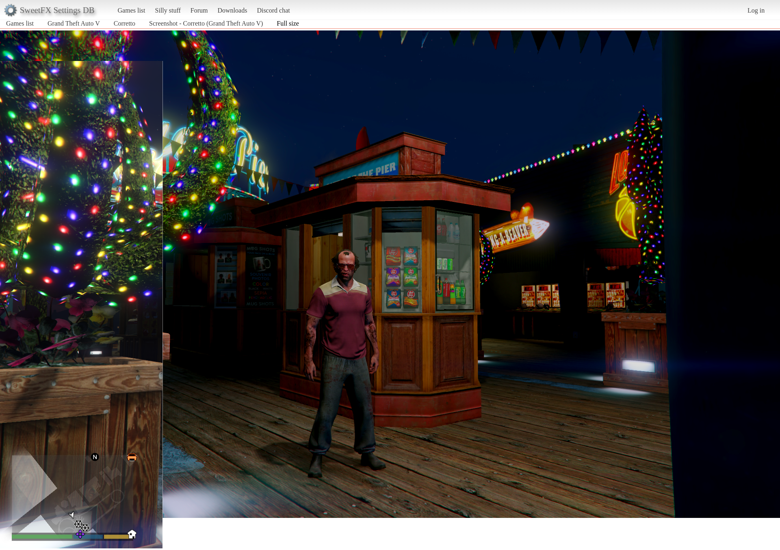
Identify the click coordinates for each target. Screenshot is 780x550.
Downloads (232, 10)
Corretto (125, 23)
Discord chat (273, 10)
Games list (131, 10)
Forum (199, 10)
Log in (756, 10)
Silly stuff (168, 10)
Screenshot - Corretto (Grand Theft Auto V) (206, 23)
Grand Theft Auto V (74, 23)
